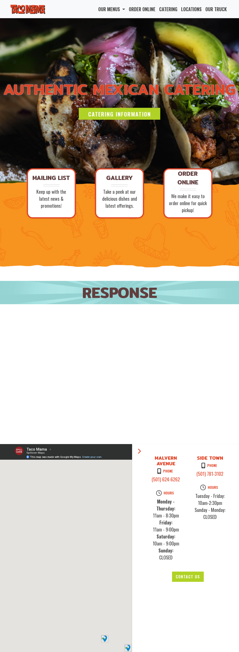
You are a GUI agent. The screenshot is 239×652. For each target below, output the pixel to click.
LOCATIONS (191, 9)
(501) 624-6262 (166, 479)
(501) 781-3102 (210, 473)
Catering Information (119, 114)
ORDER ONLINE (142, 9)
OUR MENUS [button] (109, 9)
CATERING (168, 9)
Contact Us (188, 577)
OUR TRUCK (216, 9)
